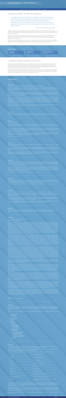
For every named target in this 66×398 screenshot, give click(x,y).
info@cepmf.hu (56, 397)
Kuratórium (29, 9)
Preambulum (19, 9)
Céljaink (37, 9)
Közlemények (46, 9)
